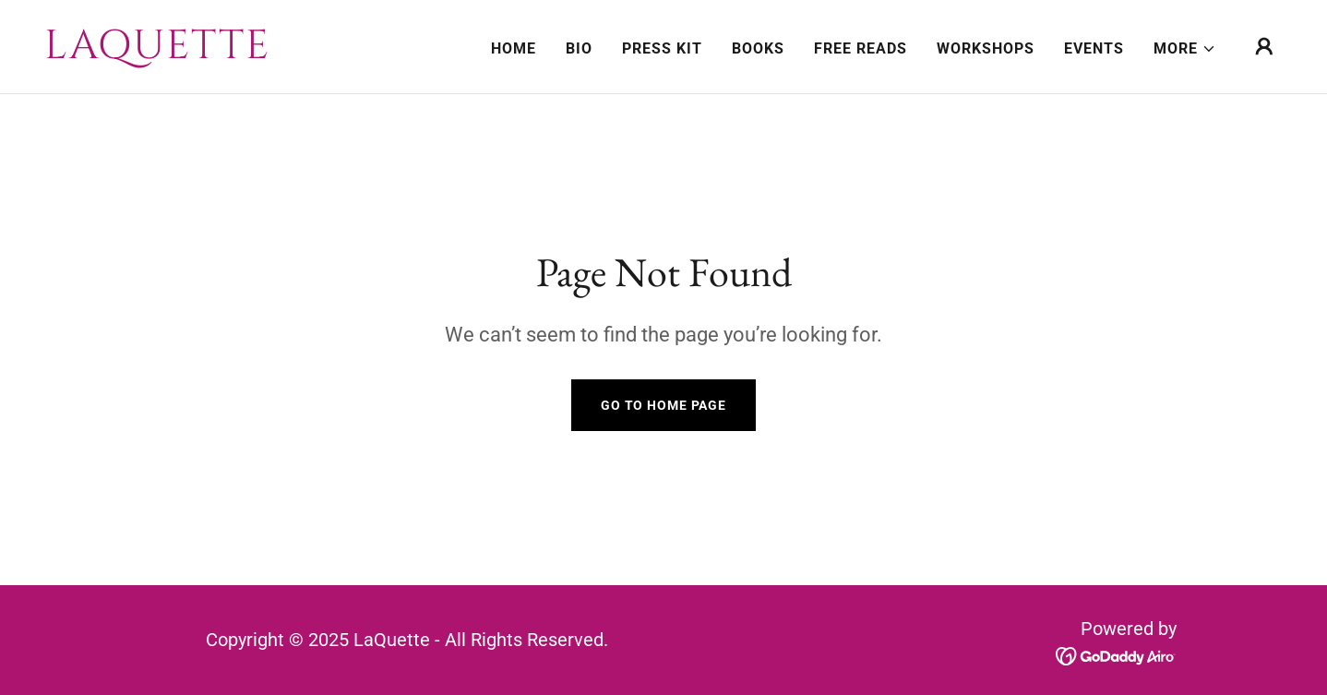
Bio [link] (579, 48)
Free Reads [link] (860, 48)
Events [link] (1094, 48)
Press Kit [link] (662, 48)
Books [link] (758, 48)
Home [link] (513, 48)
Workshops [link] (985, 48)
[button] (1185, 49)
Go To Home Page (663, 405)
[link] (217, 53)
